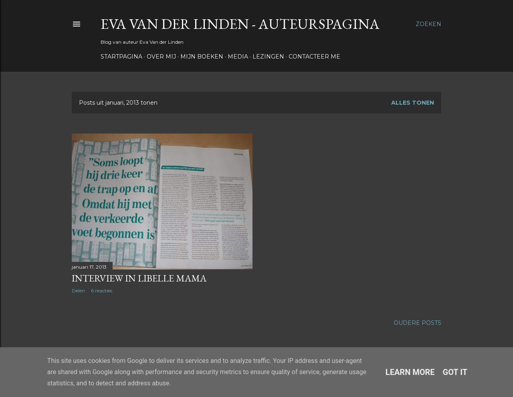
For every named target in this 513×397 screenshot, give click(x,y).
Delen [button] (78, 291)
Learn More (410, 372)
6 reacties (101, 291)
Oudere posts (417, 322)
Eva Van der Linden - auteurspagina (240, 23)
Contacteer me (314, 56)
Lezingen (268, 56)
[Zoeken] (428, 24)
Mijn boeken (201, 56)
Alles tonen (412, 102)
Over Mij (161, 56)
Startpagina (121, 56)
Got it (455, 372)
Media (238, 56)
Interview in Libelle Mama (139, 278)
